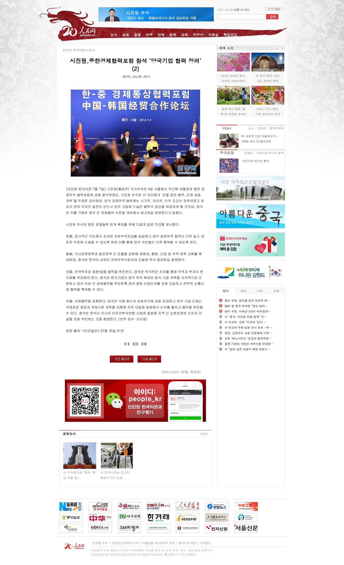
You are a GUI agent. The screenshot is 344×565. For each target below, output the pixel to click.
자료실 (213, 34)
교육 (184, 34)
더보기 (204, 434)
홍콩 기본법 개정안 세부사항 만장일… (249, 344)
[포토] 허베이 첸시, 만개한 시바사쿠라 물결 (233, 81)
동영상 (198, 34)
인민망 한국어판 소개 (125, 543)
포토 (125, 34)
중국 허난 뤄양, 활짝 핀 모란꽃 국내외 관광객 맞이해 (233, 114)
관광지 (248, 153)
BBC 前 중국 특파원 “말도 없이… (246, 306)
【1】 (127, 343)
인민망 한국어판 (74, 50)
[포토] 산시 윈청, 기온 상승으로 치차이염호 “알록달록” (267, 114)
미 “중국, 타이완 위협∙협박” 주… (246, 317)
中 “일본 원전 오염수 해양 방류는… (247, 349)
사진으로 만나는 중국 (270, 153)
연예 (161, 34)
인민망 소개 (100, 543)
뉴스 (114, 34)
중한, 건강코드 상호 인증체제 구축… (248, 333)
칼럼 (137, 34)
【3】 (144, 343)
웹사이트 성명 (187, 543)
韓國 (277, 9)
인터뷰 (261, 128)
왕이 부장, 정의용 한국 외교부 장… (247, 300)
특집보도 (230, 34)
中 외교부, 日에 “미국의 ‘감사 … (246, 322)
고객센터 (205, 543)
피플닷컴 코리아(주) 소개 (158, 543)
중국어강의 (277, 128)
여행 (149, 34)
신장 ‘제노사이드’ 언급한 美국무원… (248, 338)
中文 (270, 9)
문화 (172, 34)
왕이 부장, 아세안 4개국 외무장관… (248, 311)
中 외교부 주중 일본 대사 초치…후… (248, 327)
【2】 (135, 343)
